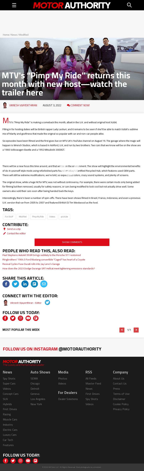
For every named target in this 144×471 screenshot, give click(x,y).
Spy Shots (9, 378)
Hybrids (7, 404)
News (14, 34)
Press (116, 388)
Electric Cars (10, 429)
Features (8, 445)
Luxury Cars (10, 434)
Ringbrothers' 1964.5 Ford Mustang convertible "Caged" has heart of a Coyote (43, 259)
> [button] (136, 330)
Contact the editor (14, 233)
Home (6, 34)
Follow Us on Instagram (52, 349)
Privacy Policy (121, 409)
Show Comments (72, 242)
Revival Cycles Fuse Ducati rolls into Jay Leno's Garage (31, 264)
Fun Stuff (9, 216)
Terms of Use (121, 393)
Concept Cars (11, 393)
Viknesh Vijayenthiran (23, 105)
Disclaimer (119, 399)
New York (36, 404)
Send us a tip (11, 229)
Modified (24, 34)
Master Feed (93, 383)
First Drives (10, 409)
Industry (8, 424)
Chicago (35, 383)
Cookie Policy (121, 404)
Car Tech (8, 440)
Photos (62, 378)
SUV (5, 399)
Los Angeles (37, 399)
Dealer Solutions (68, 399)
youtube (64, 216)
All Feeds (91, 378)
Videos (52, 216)
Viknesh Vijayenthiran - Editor (26, 302)
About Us (118, 378)
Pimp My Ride (38, 216)
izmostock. (97, 467)
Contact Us (120, 383)
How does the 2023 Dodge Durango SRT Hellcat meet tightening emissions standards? (48, 268)
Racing (7, 414)
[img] (6, 283)
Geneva (34, 393)
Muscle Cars (10, 419)
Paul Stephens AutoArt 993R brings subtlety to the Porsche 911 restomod (41, 255)
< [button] (122, 330)
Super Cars (9, 383)
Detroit (34, 388)
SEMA (34, 378)
